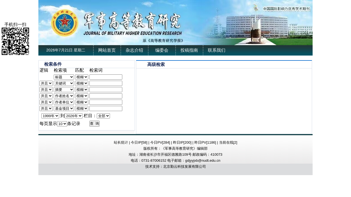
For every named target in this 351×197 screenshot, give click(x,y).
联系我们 (216, 50)
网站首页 (107, 50)
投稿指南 (189, 50)
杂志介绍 (134, 50)
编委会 (161, 50)
